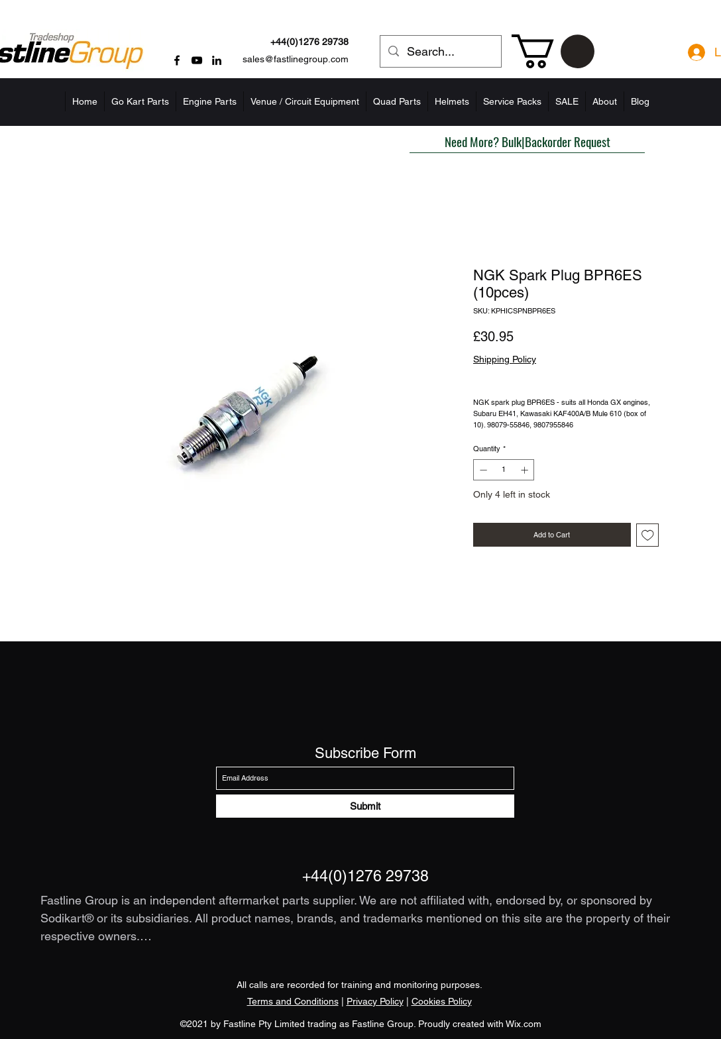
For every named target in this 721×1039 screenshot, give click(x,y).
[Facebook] (177, 60)
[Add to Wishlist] (647, 535)
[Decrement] (482, 470)
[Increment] (526, 470)
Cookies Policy (442, 1001)
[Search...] (440, 52)
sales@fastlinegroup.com (296, 59)
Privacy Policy (375, 1001)
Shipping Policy (504, 359)
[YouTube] (196, 60)
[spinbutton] (504, 470)
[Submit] (365, 806)
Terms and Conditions (293, 1001)
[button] (553, 51)
